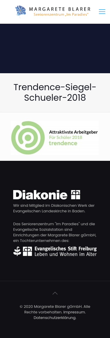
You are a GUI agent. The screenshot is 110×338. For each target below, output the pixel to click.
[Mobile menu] (102, 12)
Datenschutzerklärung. (55, 317)
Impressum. (74, 312)
